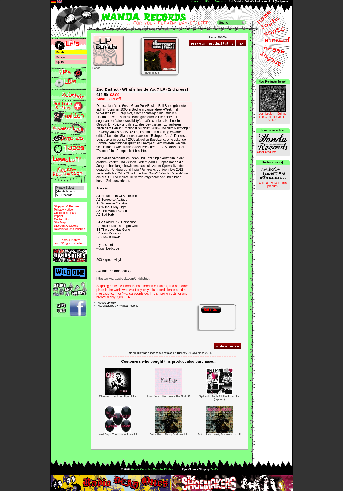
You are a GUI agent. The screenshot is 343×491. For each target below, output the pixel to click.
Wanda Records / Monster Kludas (152, 469)
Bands (219, 1)
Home (194, 1)
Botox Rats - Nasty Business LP (169, 434)
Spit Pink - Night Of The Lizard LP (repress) (219, 398)
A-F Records (70, 195)
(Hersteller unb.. (70, 191)
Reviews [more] (272, 162)
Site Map (59, 222)
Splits (60, 62)
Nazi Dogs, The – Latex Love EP (117, 434)
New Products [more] (272, 81)
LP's (206, 1)
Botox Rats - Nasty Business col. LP (219, 434)
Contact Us (61, 219)
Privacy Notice (63, 209)
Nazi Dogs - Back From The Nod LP (168, 396)
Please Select (70, 187)
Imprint (58, 216)
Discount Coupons (66, 225)
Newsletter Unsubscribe (69, 228)
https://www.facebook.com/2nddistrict (122, 278)
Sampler (61, 57)
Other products (266, 151)
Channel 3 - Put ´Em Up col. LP (118, 396)
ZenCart (215, 469)
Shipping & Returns (66, 206)
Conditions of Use (65, 212)
